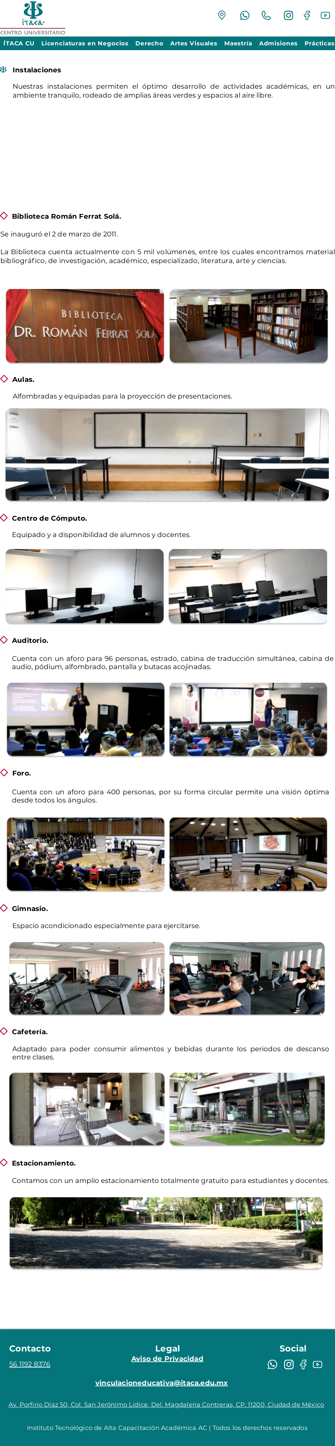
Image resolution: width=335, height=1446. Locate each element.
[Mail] (221, 15)
